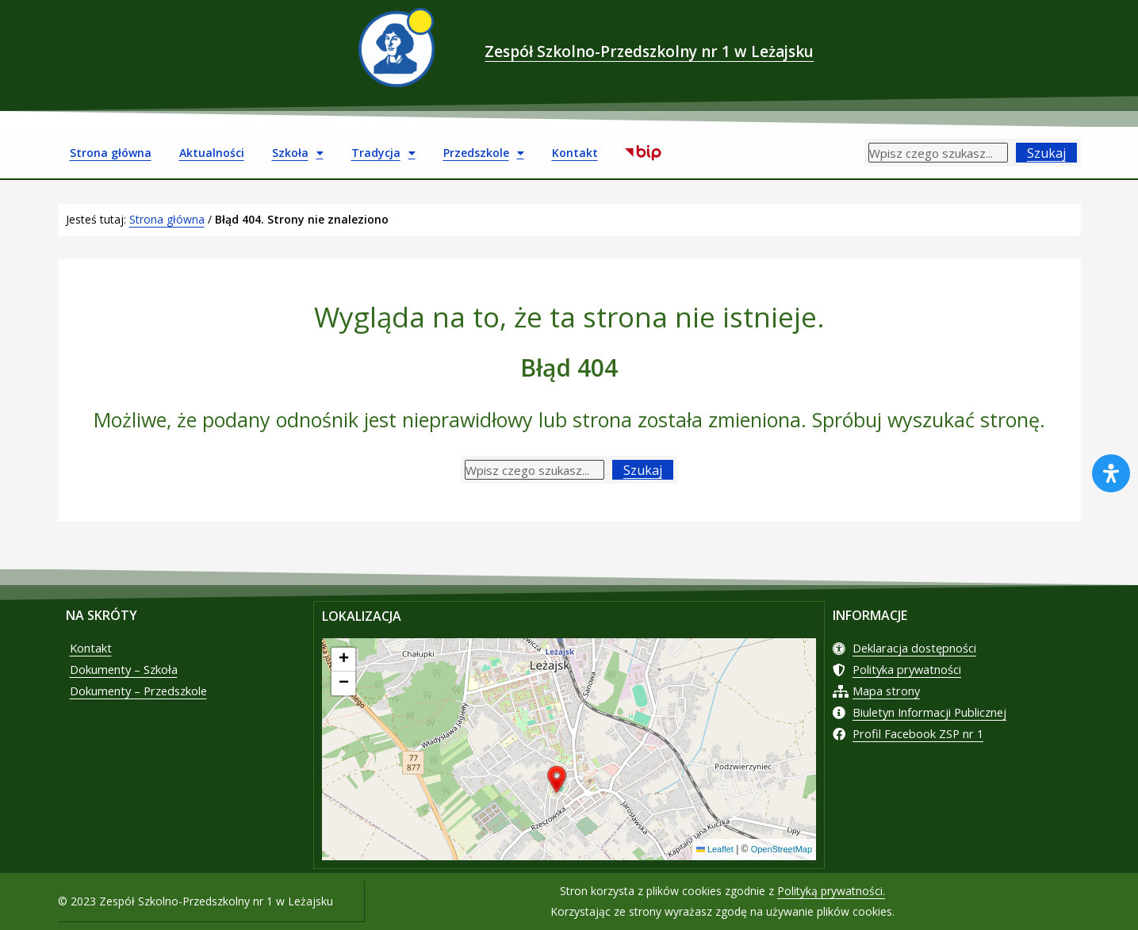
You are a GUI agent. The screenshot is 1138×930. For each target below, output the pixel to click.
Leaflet (707, 849)
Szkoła (298, 153)
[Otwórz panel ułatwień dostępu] (1111, 473)
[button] (556, 780)
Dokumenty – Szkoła (131, 677)
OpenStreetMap (778, 849)
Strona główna (110, 152)
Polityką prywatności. (831, 890)
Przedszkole (483, 153)
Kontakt (575, 152)
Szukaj (1046, 153)
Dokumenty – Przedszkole (147, 702)
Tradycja (383, 153)
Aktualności (211, 152)
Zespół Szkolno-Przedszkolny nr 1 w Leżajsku (649, 47)
